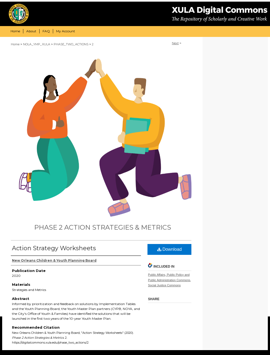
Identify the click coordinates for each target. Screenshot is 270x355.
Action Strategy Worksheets (54, 248)
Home (15, 44)
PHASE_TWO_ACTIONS (71, 44)
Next (175, 43)
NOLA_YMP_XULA (36, 44)
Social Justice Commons (164, 285)
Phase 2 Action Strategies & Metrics (102, 227)
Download (169, 249)
